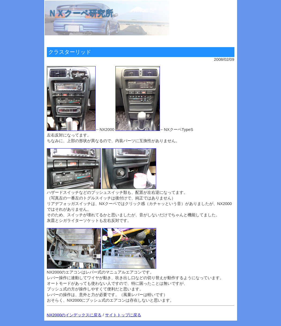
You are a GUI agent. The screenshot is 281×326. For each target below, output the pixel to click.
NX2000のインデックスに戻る (74, 315)
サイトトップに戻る (123, 315)
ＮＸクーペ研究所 (80, 13)
